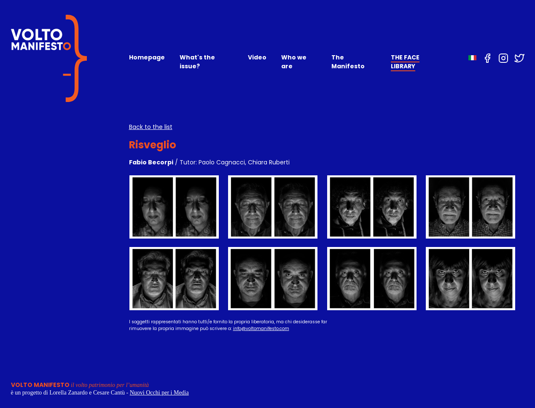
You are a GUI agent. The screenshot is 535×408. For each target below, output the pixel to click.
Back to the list (150, 127)
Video (257, 57)
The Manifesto (348, 61)
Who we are (293, 61)
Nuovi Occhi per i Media (159, 392)
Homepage (147, 57)
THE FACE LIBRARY (405, 61)
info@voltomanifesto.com (261, 328)
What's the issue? (197, 61)
